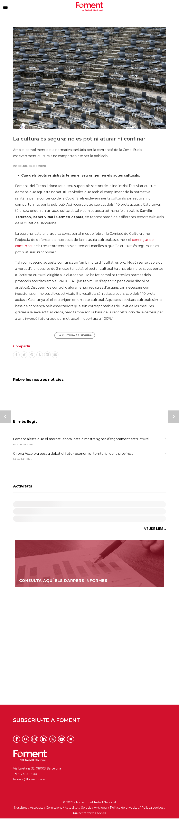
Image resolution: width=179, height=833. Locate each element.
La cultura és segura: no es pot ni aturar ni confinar (79, 139)
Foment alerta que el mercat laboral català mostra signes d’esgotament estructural (81, 439)
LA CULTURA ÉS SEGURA (75, 335)
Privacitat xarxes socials (89, 827)
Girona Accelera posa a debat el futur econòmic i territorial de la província (73, 454)
